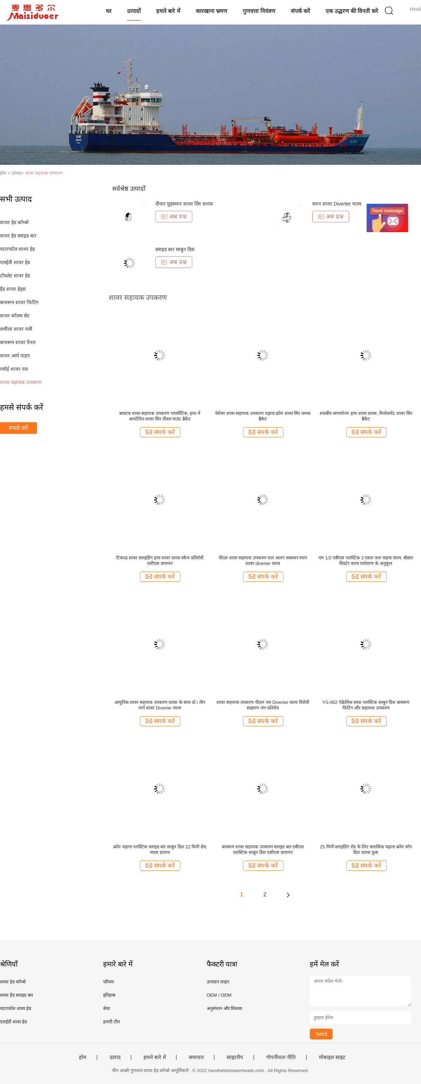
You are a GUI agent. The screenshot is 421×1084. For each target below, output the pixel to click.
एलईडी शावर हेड (15, 262)
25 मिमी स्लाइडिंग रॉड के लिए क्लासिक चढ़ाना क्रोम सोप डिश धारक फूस (366, 849)
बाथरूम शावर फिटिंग (19, 302)
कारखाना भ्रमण (211, 11)
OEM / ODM (219, 995)
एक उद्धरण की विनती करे (352, 11)
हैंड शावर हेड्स (13, 289)
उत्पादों (134, 11)
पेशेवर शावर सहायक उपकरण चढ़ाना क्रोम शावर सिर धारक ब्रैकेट (262, 416)
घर (109, 11)
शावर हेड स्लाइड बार (18, 235)
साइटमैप (235, 1057)
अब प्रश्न (174, 216)
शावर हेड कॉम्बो (14, 222)
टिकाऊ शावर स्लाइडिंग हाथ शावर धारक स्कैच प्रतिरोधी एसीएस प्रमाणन (159, 560)
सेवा (106, 1008)
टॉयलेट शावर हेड (15, 275)
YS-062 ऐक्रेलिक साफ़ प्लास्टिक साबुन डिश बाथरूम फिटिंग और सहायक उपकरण (365, 705)
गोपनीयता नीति (281, 1057)
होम (82, 1057)
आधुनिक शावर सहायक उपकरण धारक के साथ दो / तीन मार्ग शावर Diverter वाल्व (159, 705)
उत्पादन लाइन (218, 981)
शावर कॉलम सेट (14, 315)
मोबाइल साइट (332, 1057)
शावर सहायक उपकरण (43, 173)
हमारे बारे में (168, 11)
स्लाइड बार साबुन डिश (175, 249)
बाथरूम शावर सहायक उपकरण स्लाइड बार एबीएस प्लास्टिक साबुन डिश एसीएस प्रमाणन (263, 849)
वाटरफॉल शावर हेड (17, 249)
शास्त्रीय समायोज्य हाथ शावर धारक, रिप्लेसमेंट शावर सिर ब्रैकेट (366, 416)
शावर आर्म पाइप (15, 355)
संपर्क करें (300, 11)
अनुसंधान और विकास (224, 1008)
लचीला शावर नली (16, 329)
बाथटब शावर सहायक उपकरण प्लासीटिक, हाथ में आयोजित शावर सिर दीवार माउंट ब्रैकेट (159, 416)
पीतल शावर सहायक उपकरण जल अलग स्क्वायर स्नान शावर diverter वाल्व (263, 560)
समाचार (196, 1057)
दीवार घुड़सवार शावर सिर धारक (184, 204)
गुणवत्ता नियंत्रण (259, 11)
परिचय (108, 981)
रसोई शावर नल (14, 369)
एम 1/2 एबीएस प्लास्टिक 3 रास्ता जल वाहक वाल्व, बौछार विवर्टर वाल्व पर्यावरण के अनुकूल (366, 560)
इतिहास (109, 995)
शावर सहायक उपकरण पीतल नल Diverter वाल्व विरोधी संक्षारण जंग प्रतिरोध (262, 705)
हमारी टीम (111, 1021)
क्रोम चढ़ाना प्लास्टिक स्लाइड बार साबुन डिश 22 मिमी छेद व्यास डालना (159, 849)
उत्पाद (115, 1057)
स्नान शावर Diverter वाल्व (336, 204)
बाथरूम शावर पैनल (17, 342)
